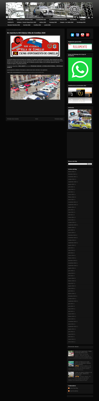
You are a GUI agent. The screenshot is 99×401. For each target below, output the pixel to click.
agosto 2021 (71, 207)
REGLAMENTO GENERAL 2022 (25, 19)
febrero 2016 (71, 293)
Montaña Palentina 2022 (14, 25)
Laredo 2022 (47, 25)
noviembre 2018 (72, 263)
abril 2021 (70, 214)
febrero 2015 (71, 316)
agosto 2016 (71, 286)
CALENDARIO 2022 (41, 19)
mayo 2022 (71, 189)
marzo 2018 (71, 278)
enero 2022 (71, 199)
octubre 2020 (71, 222)
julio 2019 (70, 247)
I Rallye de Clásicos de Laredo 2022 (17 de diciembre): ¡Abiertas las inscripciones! (83, 363)
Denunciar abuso (73, 346)
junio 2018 (70, 270)
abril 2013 (70, 336)
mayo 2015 (71, 308)
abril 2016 (70, 291)
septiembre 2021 (72, 204)
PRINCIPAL (10, 19)
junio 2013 (70, 331)
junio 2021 (70, 209)
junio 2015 (70, 306)
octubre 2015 (71, 298)
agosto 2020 (71, 227)
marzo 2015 (71, 313)
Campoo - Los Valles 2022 (66, 22)
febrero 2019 (71, 258)
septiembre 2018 (72, 265)
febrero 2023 (71, 171)
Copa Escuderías (74, 391)
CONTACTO (11, 22)
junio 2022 (70, 186)
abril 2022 (70, 192)
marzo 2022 (71, 194)
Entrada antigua (59, 119)
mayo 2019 (71, 250)
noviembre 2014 (72, 321)
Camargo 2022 (53, 22)
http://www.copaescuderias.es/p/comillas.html (33, 72)
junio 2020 (70, 230)
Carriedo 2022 (26, 25)
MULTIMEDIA (73, 19)
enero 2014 (71, 324)
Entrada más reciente (13, 119)
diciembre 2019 (72, 235)
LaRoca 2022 (42, 22)
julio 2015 (70, 303)
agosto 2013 (71, 329)
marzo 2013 (71, 339)
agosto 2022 (71, 184)
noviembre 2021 (72, 202)
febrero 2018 (71, 280)
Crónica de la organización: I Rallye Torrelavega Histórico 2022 (83, 352)
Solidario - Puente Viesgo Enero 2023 (26, 22)
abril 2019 (70, 252)
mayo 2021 (71, 212)
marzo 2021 (71, 217)
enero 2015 (71, 319)
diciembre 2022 (72, 174)
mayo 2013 (71, 334)
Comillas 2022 (37, 25)
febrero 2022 (71, 197)
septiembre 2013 (72, 326)
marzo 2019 (71, 255)
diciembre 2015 (72, 296)
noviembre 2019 (72, 237)
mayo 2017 (71, 283)
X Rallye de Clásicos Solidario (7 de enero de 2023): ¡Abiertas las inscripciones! (83, 374)
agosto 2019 (71, 245)
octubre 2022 (71, 179)
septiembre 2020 (72, 225)
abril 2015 (70, 311)
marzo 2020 (71, 232)
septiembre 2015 (72, 301)
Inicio (36, 119)
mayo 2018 (71, 273)
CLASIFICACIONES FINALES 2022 (58, 19)
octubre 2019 (71, 240)
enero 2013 (71, 341)
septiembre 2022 (72, 181)
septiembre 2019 (72, 242)
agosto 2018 (71, 268)
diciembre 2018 (72, 260)
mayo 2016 (71, 288)
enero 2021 (71, 220)
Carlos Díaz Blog (74, 388)
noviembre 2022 (72, 176)
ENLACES (82, 19)
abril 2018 (70, 275)
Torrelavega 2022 (81, 22)
